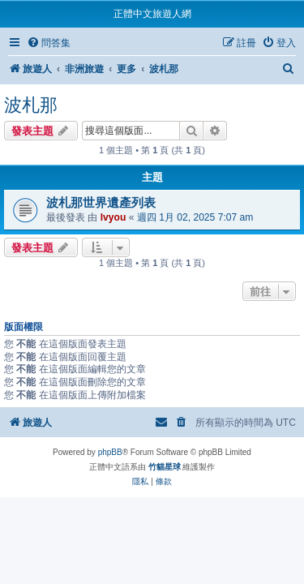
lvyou (113, 217)
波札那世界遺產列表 (101, 202)
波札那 (31, 105)
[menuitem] (49, 43)
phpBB (110, 452)
